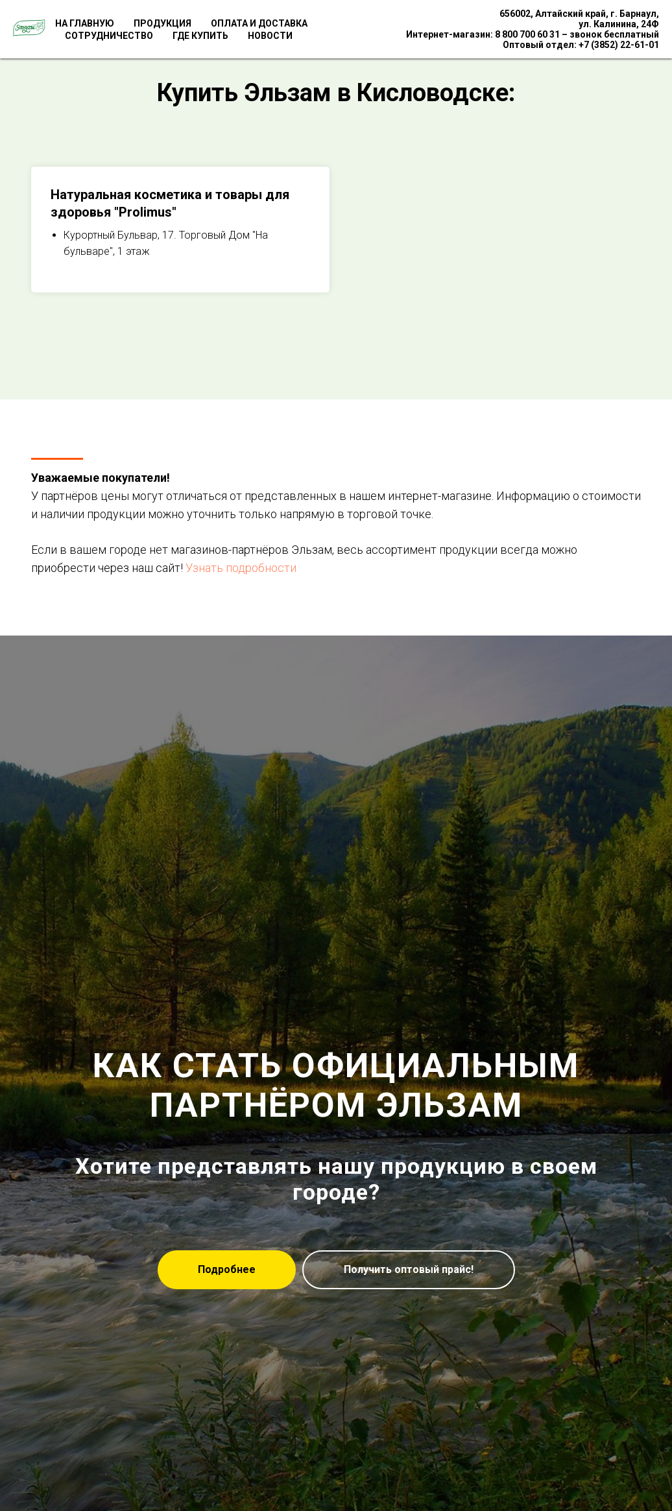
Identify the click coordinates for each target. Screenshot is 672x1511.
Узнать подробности (241, 568)
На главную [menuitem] (84, 23)
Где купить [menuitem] (200, 35)
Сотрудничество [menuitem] (109, 35)
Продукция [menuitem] (162, 23)
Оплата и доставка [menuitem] (259, 23)
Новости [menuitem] (270, 35)
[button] (408, 1269)
